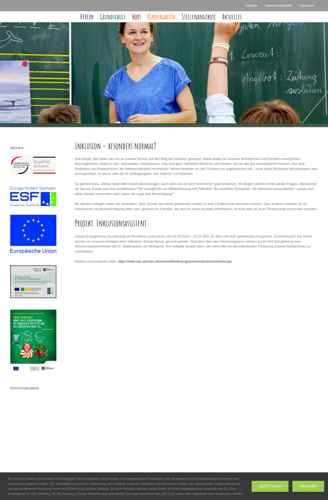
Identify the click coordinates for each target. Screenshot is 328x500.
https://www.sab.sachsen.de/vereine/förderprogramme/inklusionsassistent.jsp (175, 261)
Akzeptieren (270, 486)
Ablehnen (308, 486)
